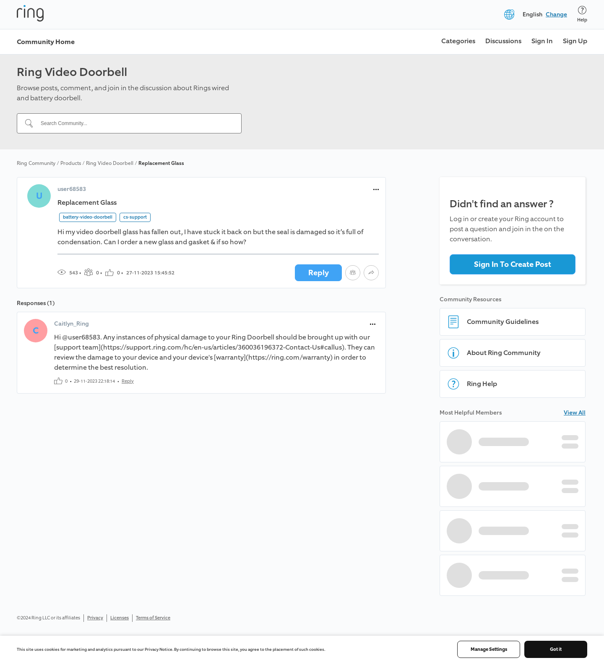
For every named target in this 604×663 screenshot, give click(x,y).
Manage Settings (489, 649)
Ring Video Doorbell (109, 163)
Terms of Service (153, 618)
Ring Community (36, 163)
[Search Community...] (134, 123)
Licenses (119, 618)
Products (70, 163)
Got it (556, 649)
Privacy (95, 618)
